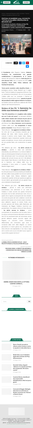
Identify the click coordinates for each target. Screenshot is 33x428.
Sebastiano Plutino (8, 30)
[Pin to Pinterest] (27, 63)
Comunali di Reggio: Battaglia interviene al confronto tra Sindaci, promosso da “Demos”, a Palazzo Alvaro (22, 391)
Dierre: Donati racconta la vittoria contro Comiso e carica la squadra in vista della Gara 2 (22, 346)
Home (3, 13)
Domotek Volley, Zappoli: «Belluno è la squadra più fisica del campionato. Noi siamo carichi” (22, 367)
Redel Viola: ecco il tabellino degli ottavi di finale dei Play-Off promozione (21, 356)
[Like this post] (16, 63)
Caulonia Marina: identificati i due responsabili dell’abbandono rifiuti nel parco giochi (22, 379)
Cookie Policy (15, 424)
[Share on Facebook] (20, 63)
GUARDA (26, 2)
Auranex (9, 424)
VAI (29, 301)
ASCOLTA (6, 2)
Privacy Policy (22, 424)
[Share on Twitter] (23, 63)
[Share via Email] (27, 66)
